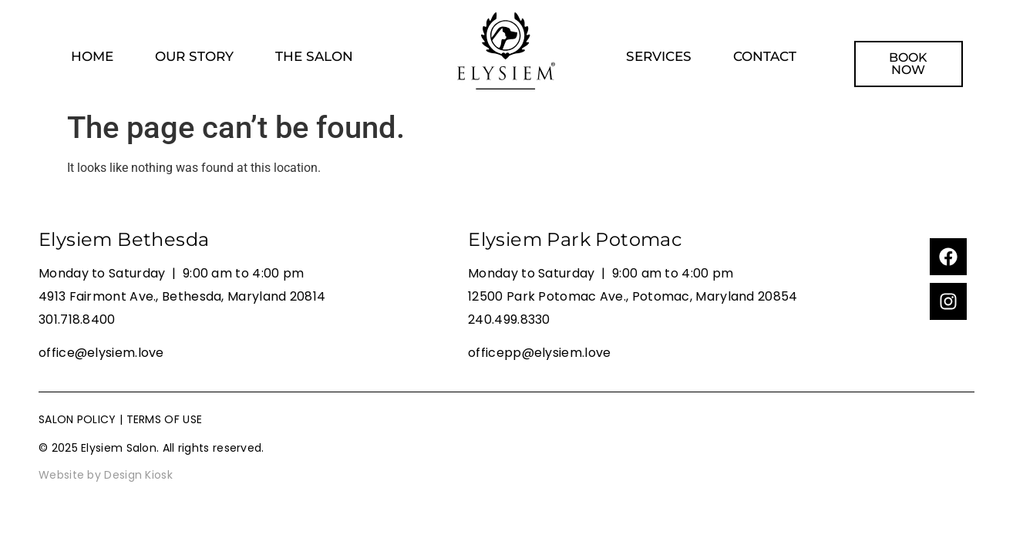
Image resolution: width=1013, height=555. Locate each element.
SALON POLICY (77, 419)
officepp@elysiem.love (539, 353)
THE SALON (314, 56)
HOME (92, 56)
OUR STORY (194, 56)
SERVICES (659, 56)
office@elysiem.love (101, 353)
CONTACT (764, 56)
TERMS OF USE (164, 419)
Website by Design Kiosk (106, 475)
